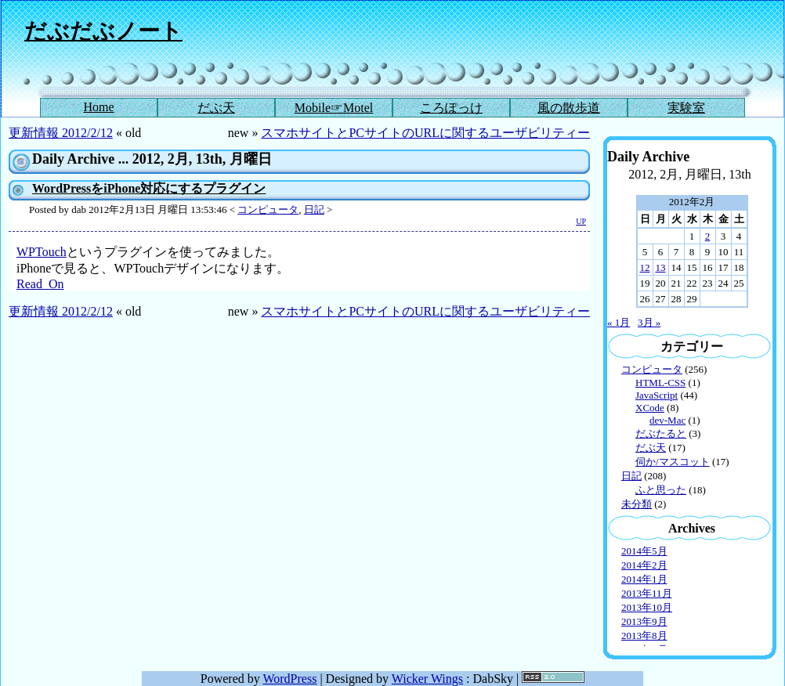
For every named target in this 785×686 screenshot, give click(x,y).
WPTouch (41, 251)
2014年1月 (644, 579)
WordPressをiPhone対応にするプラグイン (149, 188)
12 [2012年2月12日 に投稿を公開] (645, 267)
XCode (649, 407)
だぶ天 (216, 107)
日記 (314, 209)
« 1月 (618, 322)
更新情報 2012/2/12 (61, 132)
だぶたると (660, 433)
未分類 (636, 504)
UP (581, 221)
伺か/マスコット (672, 462)
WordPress (289, 678)
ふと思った (660, 490)
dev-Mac (667, 420)
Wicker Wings (427, 678)
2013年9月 (644, 621)
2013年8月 (644, 635)
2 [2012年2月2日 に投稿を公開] (708, 236)
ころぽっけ (451, 107)
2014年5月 (644, 551)
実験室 (686, 107)
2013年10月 (646, 607)
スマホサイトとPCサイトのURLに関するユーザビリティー (425, 132)
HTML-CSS (660, 382)
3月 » (649, 322)
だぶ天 (650, 447)
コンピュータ (267, 209)
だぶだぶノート (103, 31)
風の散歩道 (568, 107)
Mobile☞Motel (334, 107)
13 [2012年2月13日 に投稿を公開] (661, 267)
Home (98, 107)
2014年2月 (644, 565)
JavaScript (656, 395)
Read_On (39, 284)
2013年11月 (646, 593)
